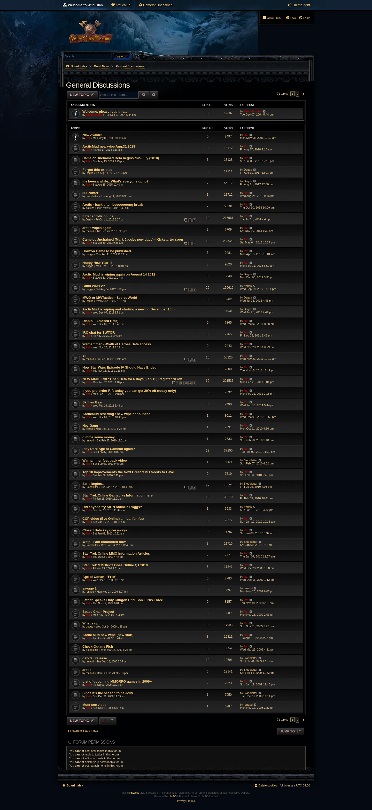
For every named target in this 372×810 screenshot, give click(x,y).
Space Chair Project (98, 612)
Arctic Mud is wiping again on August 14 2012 (118, 274)
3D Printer (90, 193)
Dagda (89, 173)
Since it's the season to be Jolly (107, 693)
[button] (302, 93)
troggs (89, 254)
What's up (90, 623)
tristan (89, 428)
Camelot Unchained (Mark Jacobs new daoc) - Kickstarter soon (132, 239)
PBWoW (134, 792)
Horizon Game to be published (106, 251)
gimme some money (98, 437)
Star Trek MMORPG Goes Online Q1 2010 (115, 565)
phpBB (172, 796)
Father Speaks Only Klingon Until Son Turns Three (122, 600)
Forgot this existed (97, 170)
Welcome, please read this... (104, 111)
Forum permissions (94, 742)
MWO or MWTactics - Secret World (109, 298)
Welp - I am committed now (104, 542)
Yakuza (90, 208)
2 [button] (297, 93)
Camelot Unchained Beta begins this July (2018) (120, 158)
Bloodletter (92, 196)
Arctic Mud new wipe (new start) (108, 635)
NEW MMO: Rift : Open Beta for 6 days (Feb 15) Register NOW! (132, 379)
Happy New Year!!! (97, 263)
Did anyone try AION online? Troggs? (112, 507)
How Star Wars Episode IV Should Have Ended (119, 367)
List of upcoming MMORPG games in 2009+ (117, 681)
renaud (90, 231)
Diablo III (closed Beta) (100, 321)
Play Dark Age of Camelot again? (108, 449)
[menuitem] (120, 5)
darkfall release (94, 658)
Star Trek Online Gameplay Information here (117, 495)
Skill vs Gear (92, 402)
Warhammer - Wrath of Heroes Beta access (116, 344)
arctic (86, 670)
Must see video (94, 705)
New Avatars (92, 135)
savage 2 (89, 588)
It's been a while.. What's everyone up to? (115, 181)
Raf (88, 138)
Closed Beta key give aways (104, 530)
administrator (94, 114)
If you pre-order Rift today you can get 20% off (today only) (129, 391)
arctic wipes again (96, 228)
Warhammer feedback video (104, 460)
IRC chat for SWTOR (98, 332)
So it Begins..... (94, 484)
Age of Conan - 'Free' (99, 577)
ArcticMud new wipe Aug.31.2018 (108, 146)
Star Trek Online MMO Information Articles (116, 553)
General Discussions (98, 85)
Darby (89, 219)
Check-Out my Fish (97, 646)
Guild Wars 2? (93, 286)
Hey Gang (90, 425)
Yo (84, 356)
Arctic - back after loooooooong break (112, 205)
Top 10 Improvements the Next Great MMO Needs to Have (128, 472)
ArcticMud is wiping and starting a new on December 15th (128, 309)
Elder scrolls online (97, 216)
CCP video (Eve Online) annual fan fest (113, 519)
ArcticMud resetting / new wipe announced (116, 414)
